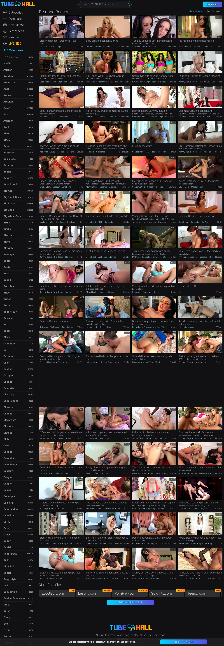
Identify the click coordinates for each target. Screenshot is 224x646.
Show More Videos (130, 602)
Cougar (7, 477)
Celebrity (8, 388)
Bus (5, 324)
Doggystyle (112, 362)
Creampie (9, 496)
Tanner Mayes (138, 222)
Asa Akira (44, 152)
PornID (126, 473)
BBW (6, 133)
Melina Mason (46, 543)
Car (5, 349)
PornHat (172, 82)
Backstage (9, 158)
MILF (42, 46)
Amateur (8, 76)
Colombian (9, 458)
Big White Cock (12, 216)
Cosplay (8, 470)
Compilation (10, 464)
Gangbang (150, 508)
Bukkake (8, 318)
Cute (6, 528)
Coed (6, 445)
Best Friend (10, 184)
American (9, 82)
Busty (6, 330)
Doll (5, 585)
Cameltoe (9, 343)
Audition (8, 120)
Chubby (7, 413)
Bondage (8, 254)
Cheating (8, 394)
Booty (6, 267)
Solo (52, 117)
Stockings (70, 152)
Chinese (8, 407)
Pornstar (100, 46)
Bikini (6, 222)
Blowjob (112, 257)
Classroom (9, 420)
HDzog (219, 187)
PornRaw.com (131, 592)
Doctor (7, 572)
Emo (6, 623)
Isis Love (44, 222)
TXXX (80, 222)
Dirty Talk (9, 566)
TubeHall (79, 82)
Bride (6, 292)
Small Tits (67, 187)
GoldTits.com (167, 592)
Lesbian (151, 46)
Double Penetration (14, 598)
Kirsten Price (138, 82)
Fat (54, 292)
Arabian (8, 101)
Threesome (112, 117)
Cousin (7, 490)
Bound (7, 279)
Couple (7, 483)
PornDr (173, 152)
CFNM (7, 337)
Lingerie (59, 46)
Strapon (151, 187)
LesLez (80, 152)
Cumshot (90, 46)
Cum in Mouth (11, 509)
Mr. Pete (136, 257)
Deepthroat (102, 82)
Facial (112, 82)
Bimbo (7, 228)
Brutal (199, 117)
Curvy (6, 521)
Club (6, 439)
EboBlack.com (58, 592)
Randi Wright (92, 578)
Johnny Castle (185, 82)
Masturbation (62, 117)
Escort (7, 636)
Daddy (7, 540)
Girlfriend (96, 473)
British (7, 299)
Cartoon (8, 356)
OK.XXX (172, 187)
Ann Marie (183, 257)
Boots (6, 260)
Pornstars (15, 18)
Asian (191, 327)
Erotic (6, 630)
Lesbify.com (94, 592)
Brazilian (8, 286)
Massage (100, 117)
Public (43, 362)
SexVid (80, 292)
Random (14, 37)
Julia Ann (44, 327)
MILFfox (172, 257)
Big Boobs (62, 82)
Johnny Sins (45, 292)
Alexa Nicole (91, 292)
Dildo (6, 560)
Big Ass (72, 82)
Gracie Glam (45, 187)
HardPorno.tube (122, 82)
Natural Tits (166, 257)
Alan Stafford (92, 187)
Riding (164, 438)
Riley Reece (184, 543)
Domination (10, 591)
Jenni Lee (90, 117)
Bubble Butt (10, 311)
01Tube (126, 222)
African (7, 69)
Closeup (8, 426)
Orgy (147, 82)
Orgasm (108, 438)
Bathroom (9, 165)
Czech (7, 534)
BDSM (7, 139)
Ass (69, 438)
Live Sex (14, 43)
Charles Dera (138, 152)
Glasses (112, 292)
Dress (60, 292)
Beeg (219, 46)
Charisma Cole (139, 187)
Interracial (183, 327)
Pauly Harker (184, 46)
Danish (7, 547)
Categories (15, 12)
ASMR (7, 63)
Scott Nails (45, 82)
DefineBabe (124, 46)
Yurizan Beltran (139, 46)
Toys (75, 187)
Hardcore (206, 46)
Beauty (68, 292)
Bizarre (7, 235)
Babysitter (9, 152)
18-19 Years (45, 473)
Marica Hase (184, 508)
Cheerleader (10, 400)
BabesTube (171, 46)
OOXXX (80, 46)
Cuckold (8, 502)
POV (88, 473)
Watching (113, 187)
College (7, 451)
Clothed (8, 432)
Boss (6, 273)
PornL (80, 117)
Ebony (7, 617)
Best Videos (16, 31)
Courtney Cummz (186, 117)
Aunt (6, 127)
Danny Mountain (139, 117)
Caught (7, 381)
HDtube (218, 257)
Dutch (6, 611)
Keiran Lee (91, 82)
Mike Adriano (138, 508)
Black (6, 241)
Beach (7, 171)
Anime (7, 95)
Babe (107, 46)
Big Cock (50, 46)
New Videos (195, 11)
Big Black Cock (12, 197)
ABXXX (173, 117)
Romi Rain (183, 473)
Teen (214, 46)
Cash (6, 362)
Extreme (103, 187)
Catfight (8, 375)
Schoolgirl (136, 292)
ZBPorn (218, 292)
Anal (145, 543)
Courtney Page (185, 362)
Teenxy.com (204, 592)
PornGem (125, 187)
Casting (7, 369)
